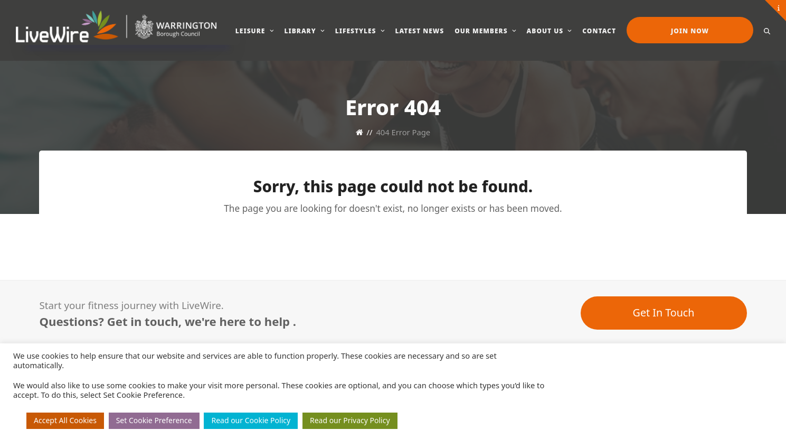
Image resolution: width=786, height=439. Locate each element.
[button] (767, 30)
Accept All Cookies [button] (65, 420)
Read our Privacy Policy (350, 420)
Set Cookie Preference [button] (154, 420)
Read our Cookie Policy (250, 420)
